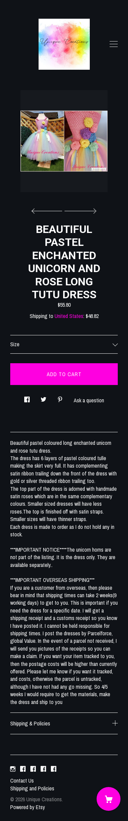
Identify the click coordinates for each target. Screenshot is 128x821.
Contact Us (22, 780)
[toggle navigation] (114, 44)
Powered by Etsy (27, 807)
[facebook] (23, 769)
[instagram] (12, 769)
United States (69, 316)
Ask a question (89, 400)
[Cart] (108, 799)
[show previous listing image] (48, 209)
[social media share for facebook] (27, 397)
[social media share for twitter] (43, 397)
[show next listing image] (79, 209)
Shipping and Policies (32, 788)
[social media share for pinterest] (60, 397)
